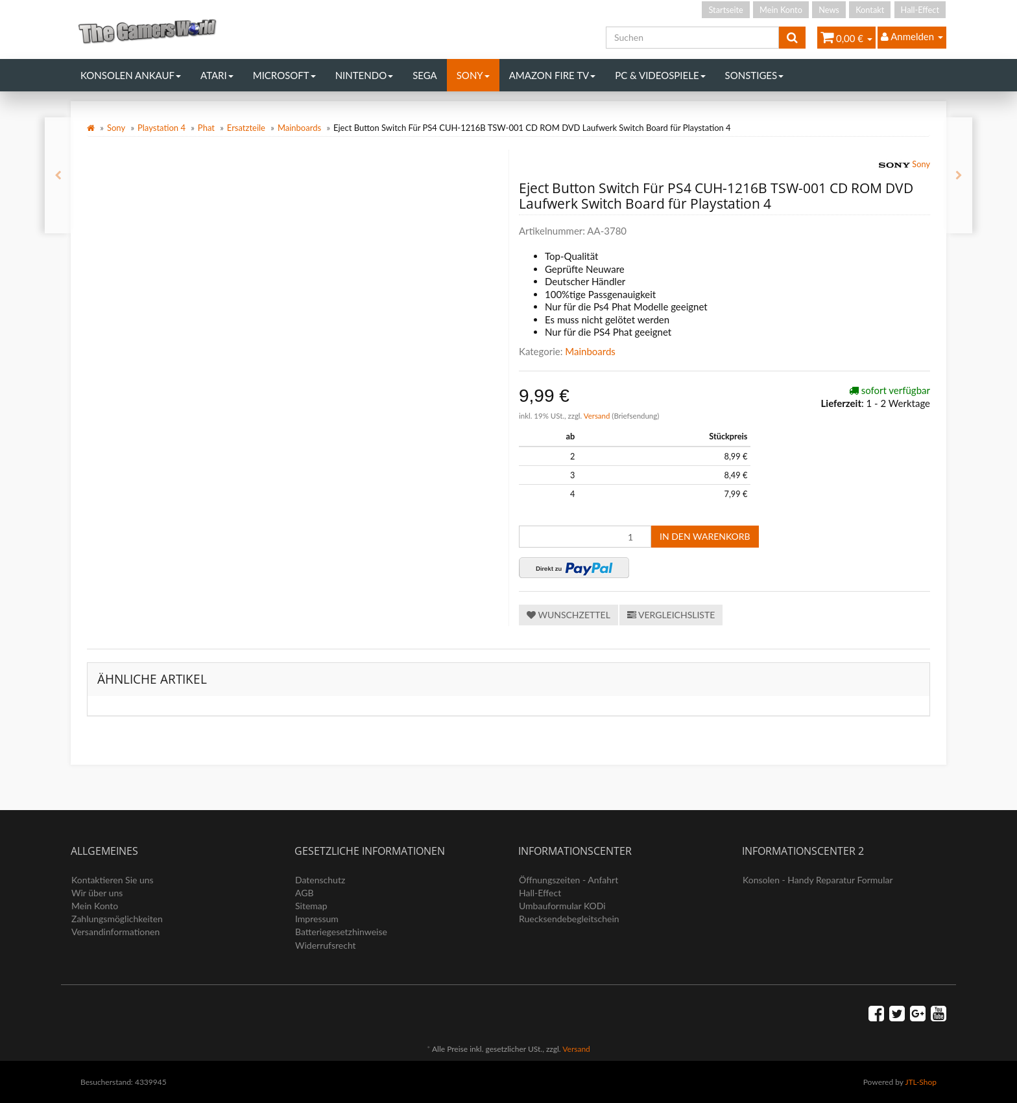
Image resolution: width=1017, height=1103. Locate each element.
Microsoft (284, 75)
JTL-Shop (921, 1082)
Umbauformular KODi (562, 905)
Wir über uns (97, 892)
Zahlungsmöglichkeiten (117, 918)
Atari (216, 75)
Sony (473, 75)
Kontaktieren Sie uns (112, 879)
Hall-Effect (920, 10)
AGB (304, 892)
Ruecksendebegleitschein (569, 918)
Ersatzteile (246, 127)
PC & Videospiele (660, 75)
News (829, 10)
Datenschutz (320, 879)
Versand (598, 416)
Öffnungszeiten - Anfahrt (568, 879)
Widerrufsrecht (325, 945)
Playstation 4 (161, 127)
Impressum (317, 918)
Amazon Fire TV (552, 75)
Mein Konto (781, 10)
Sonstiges (754, 75)
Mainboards (299, 127)
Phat (206, 127)
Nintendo (364, 75)
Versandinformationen (115, 931)
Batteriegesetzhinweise (341, 931)
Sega (425, 75)
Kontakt (869, 10)
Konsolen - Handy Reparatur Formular (818, 879)
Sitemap (311, 905)
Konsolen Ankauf (130, 75)
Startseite (725, 10)
